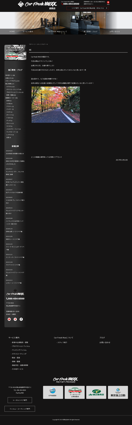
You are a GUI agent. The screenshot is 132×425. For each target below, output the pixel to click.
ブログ (102, 337)
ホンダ (8, 120)
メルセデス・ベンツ (12, 129)
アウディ (9, 106)
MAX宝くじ (8, 75)
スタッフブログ (41, 44)
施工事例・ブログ (91, 31)
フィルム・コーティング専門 (20, 409)
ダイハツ (9, 115)
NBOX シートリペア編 (13, 239)
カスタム (9, 86)
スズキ (8, 112)
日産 (7, 137)
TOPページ (32, 44)
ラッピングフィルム (19, 350)
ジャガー (9, 109)
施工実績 (8, 84)
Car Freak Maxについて (57, 31)
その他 (8, 103)
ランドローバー (11, 132)
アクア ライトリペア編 (13, 265)
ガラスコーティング (12, 89)
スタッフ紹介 (62, 342)
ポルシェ (9, 123)
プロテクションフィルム (14, 92)
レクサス (9, 135)
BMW (8, 101)
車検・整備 (9, 95)
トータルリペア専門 (20, 400)
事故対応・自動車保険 (20, 365)
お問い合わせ (115, 31)
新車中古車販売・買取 (20, 342)
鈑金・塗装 (16, 357)
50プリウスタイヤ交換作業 (14, 192)
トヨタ (8, 118)
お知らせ (8, 78)
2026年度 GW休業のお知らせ (15, 154)
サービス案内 (28, 31)
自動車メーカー (10, 98)
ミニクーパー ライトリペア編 (15, 257)
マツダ (8, 126)
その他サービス (17, 369)
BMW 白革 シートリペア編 (14, 231)
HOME (12, 31)
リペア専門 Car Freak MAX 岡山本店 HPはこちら (88, 8)
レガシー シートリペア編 (13, 283)
